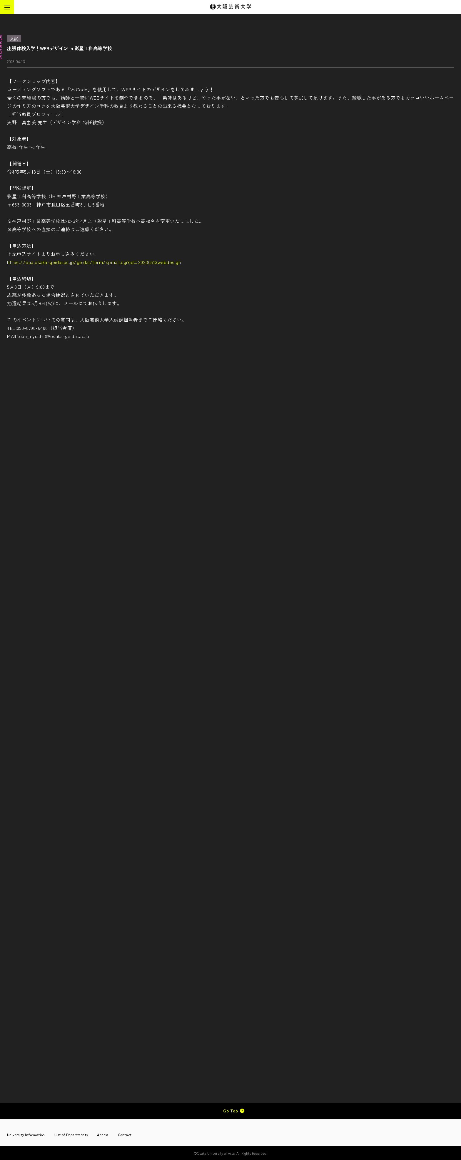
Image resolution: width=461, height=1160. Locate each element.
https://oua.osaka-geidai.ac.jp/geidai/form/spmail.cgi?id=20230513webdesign (94, 262)
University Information (26, 1134)
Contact (125, 1134)
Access (102, 1134)
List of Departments (71, 1134)
